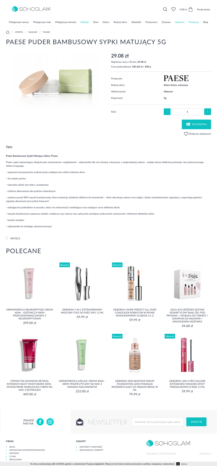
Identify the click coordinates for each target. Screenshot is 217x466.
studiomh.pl (205, 453)
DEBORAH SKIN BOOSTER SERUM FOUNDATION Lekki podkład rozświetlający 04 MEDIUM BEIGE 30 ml (135, 385)
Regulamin (15, 459)
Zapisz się (196, 421)
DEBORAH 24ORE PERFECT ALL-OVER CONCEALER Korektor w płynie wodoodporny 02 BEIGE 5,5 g (134, 312)
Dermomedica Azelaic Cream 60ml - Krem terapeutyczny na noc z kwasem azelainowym (82, 383)
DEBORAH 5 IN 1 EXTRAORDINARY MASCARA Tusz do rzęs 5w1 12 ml (82, 311)
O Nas (12, 456)
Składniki (136, 21)
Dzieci (106, 21)
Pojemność (117, 97)
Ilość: (114, 111)
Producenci (151, 21)
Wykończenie (118, 91)
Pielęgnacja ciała (42, 21)
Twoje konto (203, 9)
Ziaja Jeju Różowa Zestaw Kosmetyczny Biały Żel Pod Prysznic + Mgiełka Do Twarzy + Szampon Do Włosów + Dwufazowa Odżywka (187, 315)
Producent (116, 78)
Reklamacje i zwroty (91, 450)
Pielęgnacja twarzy (19, 21)
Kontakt (14, 453)
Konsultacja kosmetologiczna (27, 450)
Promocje (194, 21)
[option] (56, 81)
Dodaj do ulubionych (197, 133)
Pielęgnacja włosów (65, 21)
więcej (184, 463)
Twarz (46, 32)
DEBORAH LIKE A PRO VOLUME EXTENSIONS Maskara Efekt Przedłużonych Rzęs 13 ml (187, 383)
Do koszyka (196, 124)
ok (178, 463)
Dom (95, 21)
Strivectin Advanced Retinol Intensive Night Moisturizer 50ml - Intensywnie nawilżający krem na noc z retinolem (30, 385)
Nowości (179, 21)
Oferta (19, 32)
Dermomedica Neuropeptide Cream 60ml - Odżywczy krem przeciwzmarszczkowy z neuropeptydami (29, 314)
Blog (205, 21)
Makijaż (85, 21)
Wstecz (13, 238)
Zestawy (166, 21)
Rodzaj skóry (120, 21)
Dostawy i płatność (91, 446)
